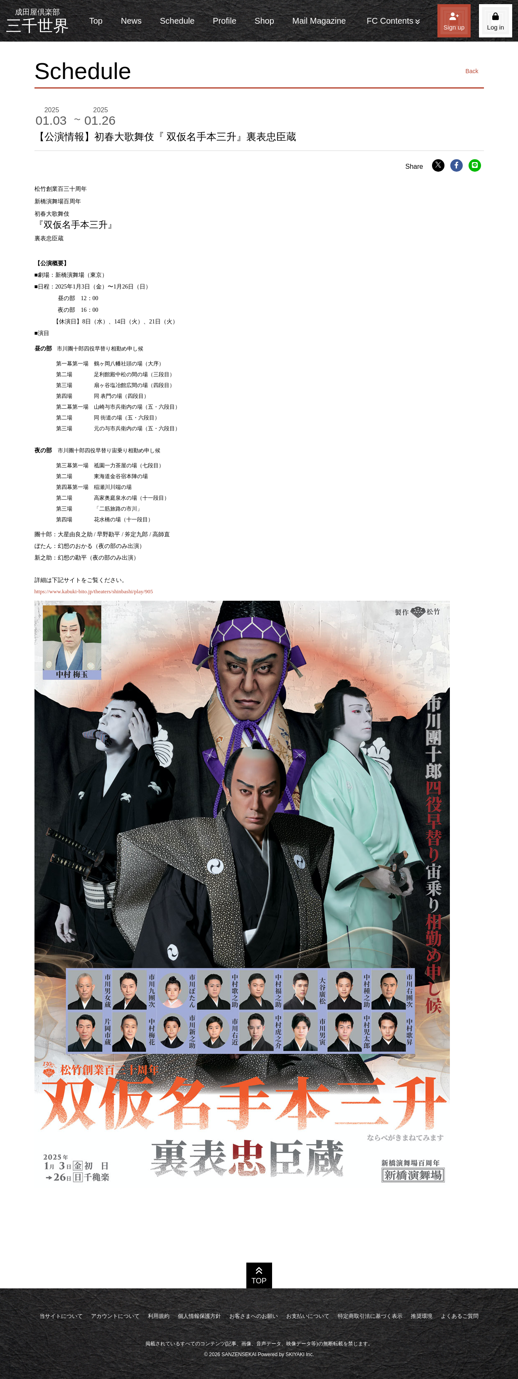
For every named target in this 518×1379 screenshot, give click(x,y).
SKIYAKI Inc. (299, 1354)
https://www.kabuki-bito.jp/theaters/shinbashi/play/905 (93, 591)
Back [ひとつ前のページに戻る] (471, 71)
